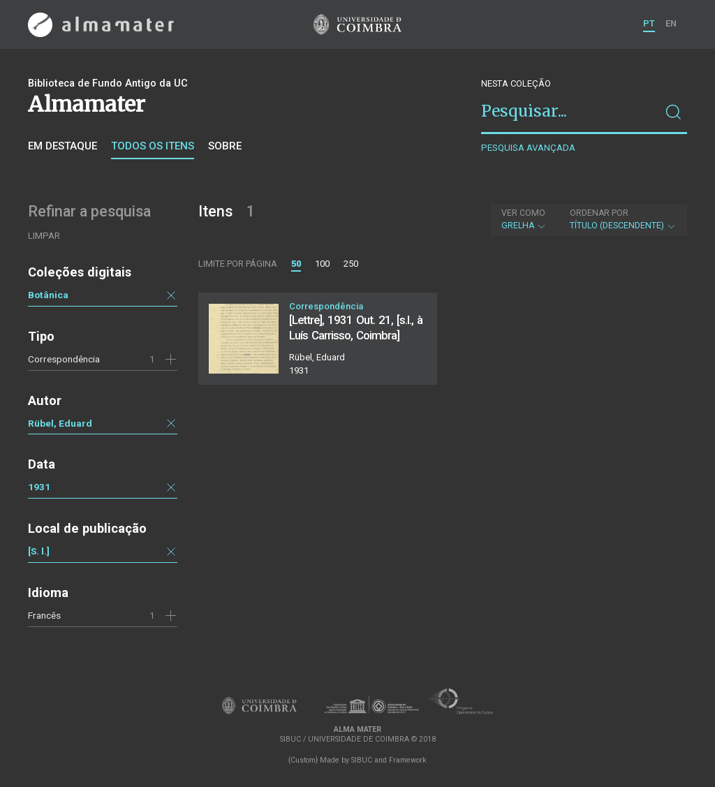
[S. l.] (39, 551)
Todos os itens (152, 146)
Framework (408, 760)
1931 (39, 486)
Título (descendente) (623, 219)
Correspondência (64, 359)
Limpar (44, 235)
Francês (44, 615)
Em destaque (62, 146)
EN (671, 23)
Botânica (48, 294)
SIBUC (361, 760)
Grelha (524, 219)
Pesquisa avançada (528, 147)
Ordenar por (599, 213)
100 (322, 263)
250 (351, 263)
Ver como (523, 213)
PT (649, 23)
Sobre (225, 146)
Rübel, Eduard (60, 423)
